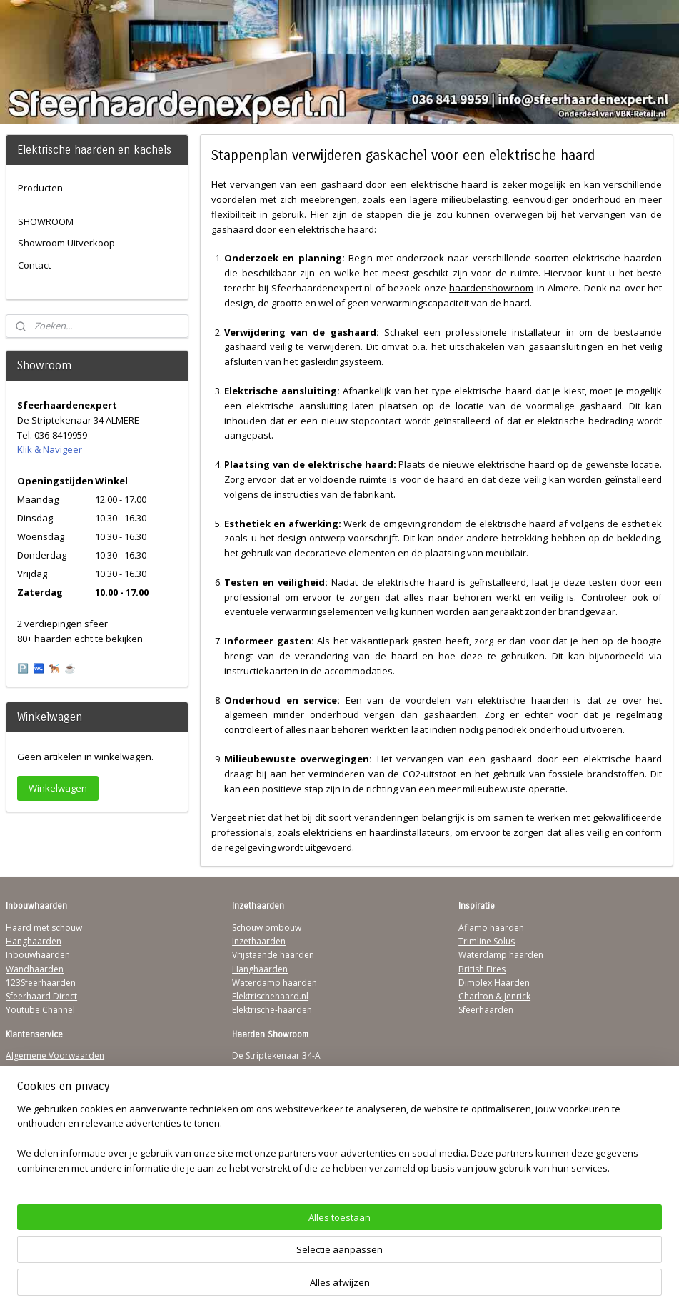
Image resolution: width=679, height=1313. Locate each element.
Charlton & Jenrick (494, 996)
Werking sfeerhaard (46, 1165)
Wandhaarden (35, 969)
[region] (245, 1260)
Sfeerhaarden (485, 1010)
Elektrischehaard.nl (270, 996)
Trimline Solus (486, 941)
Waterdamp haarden (274, 983)
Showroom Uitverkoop (66, 242)
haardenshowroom (491, 287)
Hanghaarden (33, 941)
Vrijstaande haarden (273, 955)
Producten (40, 187)
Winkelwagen (58, 788)
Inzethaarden (259, 941)
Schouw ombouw (266, 928)
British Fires (482, 969)
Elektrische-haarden (272, 1010)
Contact (34, 265)
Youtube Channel (40, 1010)
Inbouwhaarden (38, 955)
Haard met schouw (44, 928)
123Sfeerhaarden (41, 983)
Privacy (20, 1097)
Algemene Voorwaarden (55, 1055)
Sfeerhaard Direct (41, 996)
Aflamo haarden (491, 928)
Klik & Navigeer (49, 449)
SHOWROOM (46, 221)
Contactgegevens (41, 1083)
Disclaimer (27, 1110)
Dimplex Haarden (494, 983)
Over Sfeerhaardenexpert (57, 1152)
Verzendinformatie (43, 1070)
